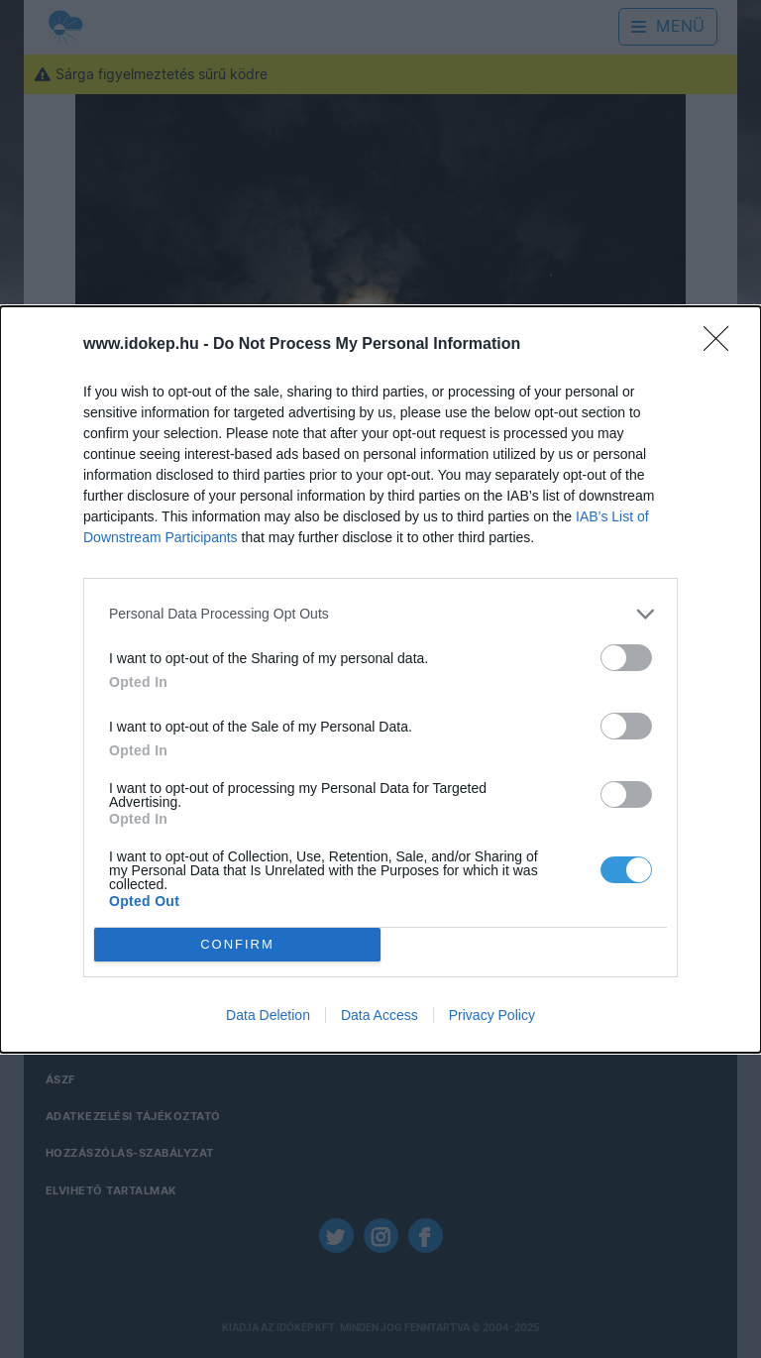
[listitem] (380, 613)
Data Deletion (268, 1015)
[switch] (626, 656)
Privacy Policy (492, 1015)
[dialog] (380, 678)
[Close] (722, 344)
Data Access (379, 1015)
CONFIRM (237, 943)
